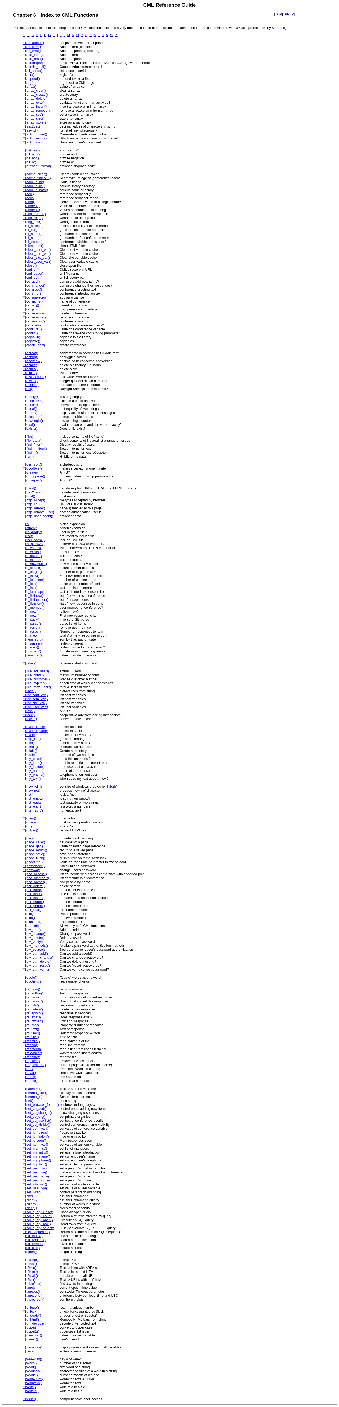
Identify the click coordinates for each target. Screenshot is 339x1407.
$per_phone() (35, 906)
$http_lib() (32, 504)
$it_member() (35, 608)
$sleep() (31, 1208)
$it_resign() (33, 627)
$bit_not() (32, 158)
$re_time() (32, 1033)
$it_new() (32, 611)
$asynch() (32, 130)
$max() (30, 735)
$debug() (31, 357)
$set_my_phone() (38, 1160)
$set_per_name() (37, 1176)
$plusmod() (33, 922)
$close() (31, 266)
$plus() (30, 918)
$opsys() (31, 822)
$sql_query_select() (39, 1228)
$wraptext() (33, 1383)
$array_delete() (36, 98)
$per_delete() (35, 886)
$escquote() (34, 417)
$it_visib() (32, 647)
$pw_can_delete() (38, 961)
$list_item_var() (36, 699)
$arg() (29, 83)
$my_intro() (33, 763)
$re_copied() (34, 997)
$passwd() (32, 870)
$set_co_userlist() (38, 1121)
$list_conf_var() (36, 695)
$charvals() (33, 210)
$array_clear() (35, 91)
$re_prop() (33, 1025)
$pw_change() (35, 934)
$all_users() (33, 71)
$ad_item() (33, 47)
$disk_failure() (35, 377)
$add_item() (34, 55)
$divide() (31, 381)
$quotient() (33, 981)
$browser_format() (38, 166)
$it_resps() (33, 631)
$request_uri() (35, 1065)
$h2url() (30, 488)
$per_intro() (33, 890)
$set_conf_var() (36, 1128)
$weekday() (33, 1359)
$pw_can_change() (39, 957)
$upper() (31, 1327)
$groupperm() (35, 476)
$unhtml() (32, 1319)
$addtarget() (34, 63)
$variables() (33, 1347)
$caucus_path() (36, 190)
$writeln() (32, 1391)
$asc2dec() (33, 126)
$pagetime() (34, 862)
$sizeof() (31, 1204)
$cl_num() (32, 238)
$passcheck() (35, 866)
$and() (29, 75)
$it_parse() (33, 623)
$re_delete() (34, 1009)
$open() (30, 818)
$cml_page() (34, 273)
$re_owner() (34, 1021)
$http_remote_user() (40, 512)
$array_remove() (37, 110)
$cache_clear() (36, 174)
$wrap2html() (34, 1379)
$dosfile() (32, 385)
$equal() (31, 409)
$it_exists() (33, 552)
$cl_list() (31, 230)
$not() (29, 794)
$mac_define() (35, 727)
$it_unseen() (34, 643)
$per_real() (33, 910)
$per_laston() (34, 898)
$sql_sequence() (37, 1232)
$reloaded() (33, 1053)
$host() (30, 496)
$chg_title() (33, 222)
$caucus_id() (34, 182)
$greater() (32, 472)
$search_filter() (36, 1093)
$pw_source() (35, 950)
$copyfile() (32, 341)
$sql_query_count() (39, 1216)
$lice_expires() (36, 683)
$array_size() (34, 118)
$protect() (279, 28)
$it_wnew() (33, 651)
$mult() (30, 755)
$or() (28, 826)
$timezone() (34, 1296)
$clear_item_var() (38, 254)
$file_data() (33, 440)
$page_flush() (35, 858)
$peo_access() (36, 874)
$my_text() (33, 779)
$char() (30, 202)
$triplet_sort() (34, 1299)
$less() (30, 711)
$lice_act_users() (37, 671)
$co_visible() (34, 325)
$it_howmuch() (36, 564)
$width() (31, 1363)
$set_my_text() (36, 1164)
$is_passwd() (34, 544)
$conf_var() (33, 329)
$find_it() (31, 452)
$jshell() (31, 663)
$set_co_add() (35, 1109)
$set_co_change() (38, 1113)
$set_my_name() (37, 1156)
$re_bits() (32, 1005)
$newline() (32, 790)
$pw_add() (33, 930)
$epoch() (31, 405)
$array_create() (36, 95)
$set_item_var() (36, 1144)
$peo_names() (36, 882)
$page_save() (35, 854)
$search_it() (34, 1097)
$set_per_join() (36, 1172)
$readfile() (32, 1041)
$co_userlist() (35, 321)
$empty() (31, 397)
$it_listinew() (34, 596)
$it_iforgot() (33, 572)
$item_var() (33, 655)
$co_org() (32, 305)
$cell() (29, 194)
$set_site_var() (36, 1184)
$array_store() (35, 122)
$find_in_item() (36, 448)
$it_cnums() (33, 548)
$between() (33, 150)
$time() (30, 1288)
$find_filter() (34, 444)
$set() (29, 1101)
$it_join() (31, 584)
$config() (31, 333)
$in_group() (33, 532)
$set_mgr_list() (36, 1148)
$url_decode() (35, 1323)
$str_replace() (35, 1240)
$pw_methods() (36, 946)
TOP (278, 14)
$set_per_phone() (38, 1180)
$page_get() (34, 846)
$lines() (30, 691)
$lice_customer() (37, 679)
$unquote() (33, 1315)
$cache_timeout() (38, 178)
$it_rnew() (32, 635)
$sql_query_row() (38, 1224)
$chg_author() (35, 214)
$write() (30, 1387)
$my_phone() (34, 775)
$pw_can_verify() (37, 969)
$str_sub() (32, 1248)
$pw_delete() (34, 938)
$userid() (31, 1339)
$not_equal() (34, 802)
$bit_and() (32, 154)
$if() (27, 524)
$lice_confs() (34, 675)
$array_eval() (34, 102)
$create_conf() (36, 345)
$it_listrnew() (34, 604)
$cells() (30, 198)
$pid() (29, 914)
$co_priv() (32, 309)
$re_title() (32, 1037)
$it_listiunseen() (36, 600)
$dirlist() (31, 373)
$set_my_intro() (36, 1152)
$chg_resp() (34, 218)
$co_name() (34, 301)
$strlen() (31, 1252)
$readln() (31, 1045)
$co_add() (32, 281)
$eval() (30, 425)
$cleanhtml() (34, 246)
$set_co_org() (35, 1117)
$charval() (32, 206)
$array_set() (34, 114)
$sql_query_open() (39, 1220)
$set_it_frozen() (36, 1132)
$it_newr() (32, 615)
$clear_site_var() (37, 258)
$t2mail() (31, 1276)
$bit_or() (31, 162)
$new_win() (33, 786)
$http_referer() (35, 508)
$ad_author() (34, 43)
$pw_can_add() (36, 953)
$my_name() (34, 771)
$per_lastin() (34, 894)
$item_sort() (34, 639)
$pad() (29, 838)
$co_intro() (33, 293)
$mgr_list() (33, 739)
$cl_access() (34, 226)
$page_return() (36, 850)
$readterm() (33, 1049)
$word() (30, 1367)
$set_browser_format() (42, 1105)
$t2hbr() (31, 1268)
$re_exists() (33, 1017)
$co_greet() (33, 289)
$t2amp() (31, 1260)
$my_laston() (34, 767)
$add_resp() (34, 59)
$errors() (31, 413)
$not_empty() (34, 798)
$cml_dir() (32, 269)
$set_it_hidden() (37, 1136)
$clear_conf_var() (38, 250)
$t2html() (31, 1272)
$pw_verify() (34, 942)
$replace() (32, 1061)
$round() (31, 1081)
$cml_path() (34, 277)
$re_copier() (34, 1001)
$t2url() (111, 786)
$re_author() (34, 993)
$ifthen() (31, 528)
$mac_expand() (36, 731)
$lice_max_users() (38, 687)
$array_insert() (36, 106)
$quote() (31, 977)
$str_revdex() (34, 1244)
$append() (32, 79)
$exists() (31, 429)
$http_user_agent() (39, 516)
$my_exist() (33, 759)
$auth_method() (36, 138)
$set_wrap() (34, 1192)
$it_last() (31, 588)
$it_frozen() (33, 556)
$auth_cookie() (36, 134)
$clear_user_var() (38, 262)
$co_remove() (35, 313)
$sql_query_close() (39, 1212)
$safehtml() (33, 1089)
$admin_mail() (35, 67)
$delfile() (31, 369)
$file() (29, 437)
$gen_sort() (33, 464)
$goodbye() (33, 468)
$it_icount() (33, 568)
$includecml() (35, 540)
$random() (32, 989)
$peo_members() (37, 878)
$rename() (32, 1057)
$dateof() (31, 353)
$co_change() (35, 285)
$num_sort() (34, 810)
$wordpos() (33, 1371)
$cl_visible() (34, 242)
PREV (289, 14)
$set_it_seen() (35, 1140)
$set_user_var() (36, 1188)
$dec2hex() (33, 361)
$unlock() (32, 1311)
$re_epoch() (34, 1013)
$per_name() (34, 902)
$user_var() (33, 1335)
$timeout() (32, 1292)
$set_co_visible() (37, 1125)
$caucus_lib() (35, 186)
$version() (32, 1351)
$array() (31, 87)
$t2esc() (31, 1264)
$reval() (30, 1073)
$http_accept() (35, 500)
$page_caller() (35, 842)
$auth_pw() (33, 142)
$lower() (31, 719)
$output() (31, 830)
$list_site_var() (36, 703)
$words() (31, 1375)
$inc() (29, 536)
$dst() (29, 389)
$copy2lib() (33, 337)
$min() (29, 743)
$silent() (31, 1200)
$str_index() (34, 1236)
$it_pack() (32, 619)
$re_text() (32, 1029)
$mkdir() (31, 751)
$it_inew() (32, 576)
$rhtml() (30, 1077)
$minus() (31, 747)
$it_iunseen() (34, 580)
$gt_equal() (33, 480)
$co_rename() (35, 317)
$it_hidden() (34, 560)
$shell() (30, 1196)
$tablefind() (33, 1284)
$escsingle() (34, 421)
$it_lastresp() (34, 592)
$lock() (30, 715)
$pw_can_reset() (37, 965)
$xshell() (31, 1399)
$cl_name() (33, 234)
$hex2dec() (33, 492)
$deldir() (31, 365)
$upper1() (32, 1331)
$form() (30, 456)
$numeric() (33, 806)
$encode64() (34, 401)
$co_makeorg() (36, 297)
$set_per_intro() (36, 1168)
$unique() (32, 1307)
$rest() (29, 1069)
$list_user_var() (36, 707)
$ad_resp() (33, 51)
